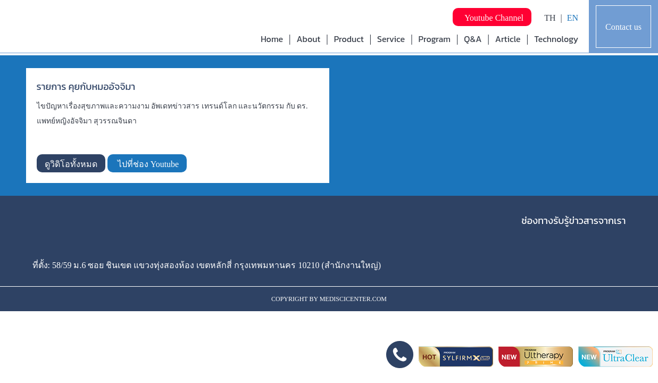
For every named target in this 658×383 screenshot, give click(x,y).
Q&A (472, 38)
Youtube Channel (492, 17)
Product (349, 38)
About (308, 38)
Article (508, 38)
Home (272, 38)
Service (391, 38)
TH (549, 17)
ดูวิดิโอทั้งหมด (71, 164)
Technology (556, 38)
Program (435, 38)
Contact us (623, 26)
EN (572, 17)
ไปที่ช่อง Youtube (147, 164)
